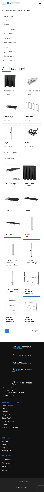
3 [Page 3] (17, 331)
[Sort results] (22, 158)
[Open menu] (40, 3)
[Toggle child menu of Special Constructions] (22, 60)
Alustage (5, 441)
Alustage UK (6, 451)
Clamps (5, 47)
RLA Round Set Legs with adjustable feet (12, 263)
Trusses (6, 25)
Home (3, 10)
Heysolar (5, 448)
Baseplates (7, 38)
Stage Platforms (18, 10)
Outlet (5, 20)
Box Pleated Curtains (29, 185)
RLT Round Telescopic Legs (31, 262)
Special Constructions (11, 61)
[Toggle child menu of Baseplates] (22, 38)
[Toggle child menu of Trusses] (22, 25)
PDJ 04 (9, 234)
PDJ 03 (27, 210)
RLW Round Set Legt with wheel (12, 290)
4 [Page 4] (22, 331)
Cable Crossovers (9, 43)
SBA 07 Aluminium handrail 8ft (29, 320)
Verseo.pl (26, 487)
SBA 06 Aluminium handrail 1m (10, 320)
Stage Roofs (7, 34)
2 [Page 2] (12, 331)
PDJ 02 (9, 210)
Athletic (5, 444)
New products (8, 16)
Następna (35, 331)
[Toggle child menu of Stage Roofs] (22, 34)
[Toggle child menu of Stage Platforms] (22, 29)
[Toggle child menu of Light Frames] (22, 51)
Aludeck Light (11, 184)
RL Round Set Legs (30, 235)
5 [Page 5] (28, 331)
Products (9, 10)
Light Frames (7, 52)
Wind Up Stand (8, 56)
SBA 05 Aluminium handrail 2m (29, 291)
